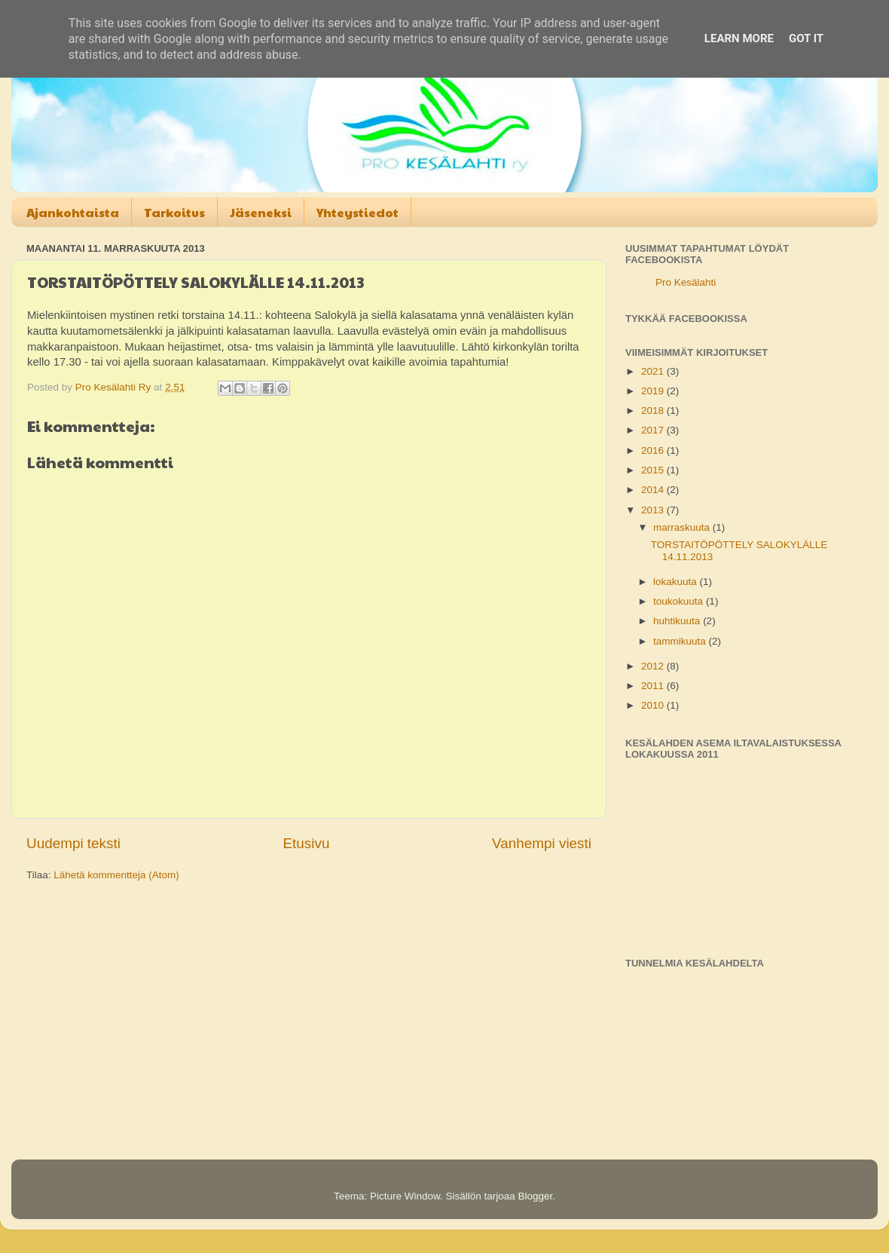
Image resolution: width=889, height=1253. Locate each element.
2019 (654, 391)
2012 (654, 666)
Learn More (739, 38)
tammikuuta (681, 641)
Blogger (535, 1196)
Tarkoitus (174, 212)
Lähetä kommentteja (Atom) (116, 875)
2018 (654, 410)
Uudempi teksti (73, 843)
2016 (654, 450)
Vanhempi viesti (541, 843)
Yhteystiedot (357, 212)
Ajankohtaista (72, 212)
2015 (654, 470)
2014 (654, 489)
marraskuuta (683, 527)
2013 (654, 510)
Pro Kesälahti (685, 282)
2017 (654, 430)
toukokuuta (679, 601)
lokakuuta (676, 581)
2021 (654, 371)
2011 (654, 685)
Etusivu (306, 843)
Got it (806, 38)
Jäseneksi (261, 212)
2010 (654, 705)
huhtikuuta (678, 620)
